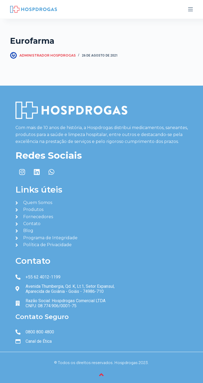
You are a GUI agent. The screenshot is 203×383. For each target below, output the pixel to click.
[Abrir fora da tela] (190, 9)
